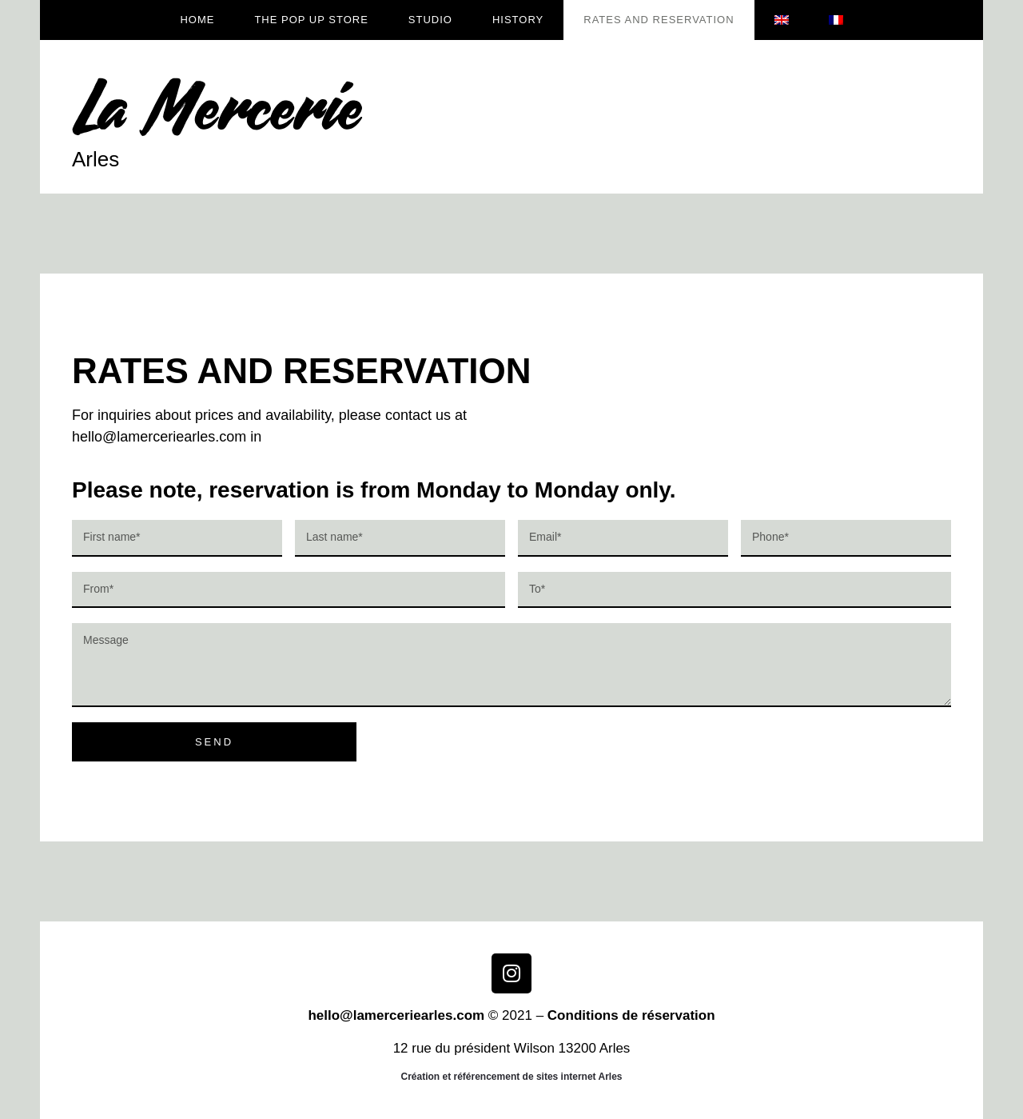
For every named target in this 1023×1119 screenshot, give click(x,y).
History (517, 20)
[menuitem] (781, 20)
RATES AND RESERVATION (658, 20)
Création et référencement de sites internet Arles (512, 1076)
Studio (430, 20)
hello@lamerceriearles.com (396, 1015)
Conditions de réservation (631, 1015)
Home (197, 20)
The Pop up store (311, 20)
